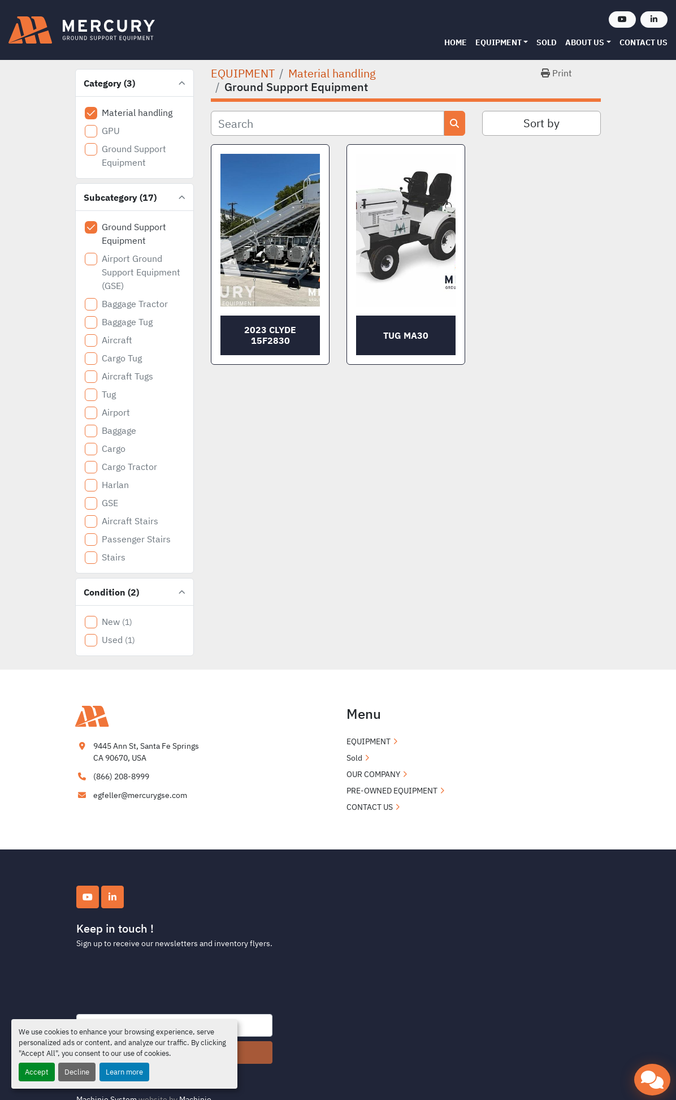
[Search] (327, 123)
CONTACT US (643, 42)
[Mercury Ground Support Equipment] (131, 715)
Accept (37, 1072)
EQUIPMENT (498, 42)
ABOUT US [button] (584, 42)
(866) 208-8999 (121, 776)
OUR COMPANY (373, 774)
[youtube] (622, 19)
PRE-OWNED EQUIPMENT (391, 791)
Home (455, 42)
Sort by (541, 123)
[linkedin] (654, 19)
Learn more (124, 1072)
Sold (546, 42)
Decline (76, 1072)
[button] (501, 43)
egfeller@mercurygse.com (140, 795)
